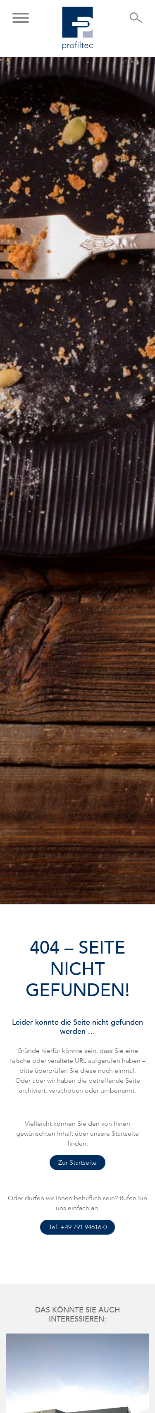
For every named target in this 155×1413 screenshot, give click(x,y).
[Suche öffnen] (136, 20)
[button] (20, 19)
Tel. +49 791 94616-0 (78, 1227)
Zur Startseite (77, 1162)
